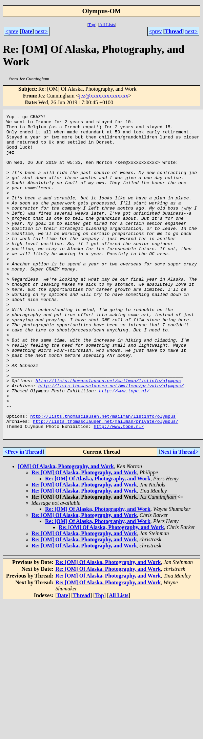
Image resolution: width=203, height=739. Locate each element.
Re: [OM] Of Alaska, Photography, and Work (84, 536)
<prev (11, 31)
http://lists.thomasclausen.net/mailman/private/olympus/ (111, 440)
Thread (173, 31)
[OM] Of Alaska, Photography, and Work (66, 530)
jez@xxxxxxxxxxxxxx (103, 96)
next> (41, 31)
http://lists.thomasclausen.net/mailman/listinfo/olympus (108, 434)
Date (26, 31)
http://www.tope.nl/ (124, 446)
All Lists (107, 24)
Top (91, 24)
